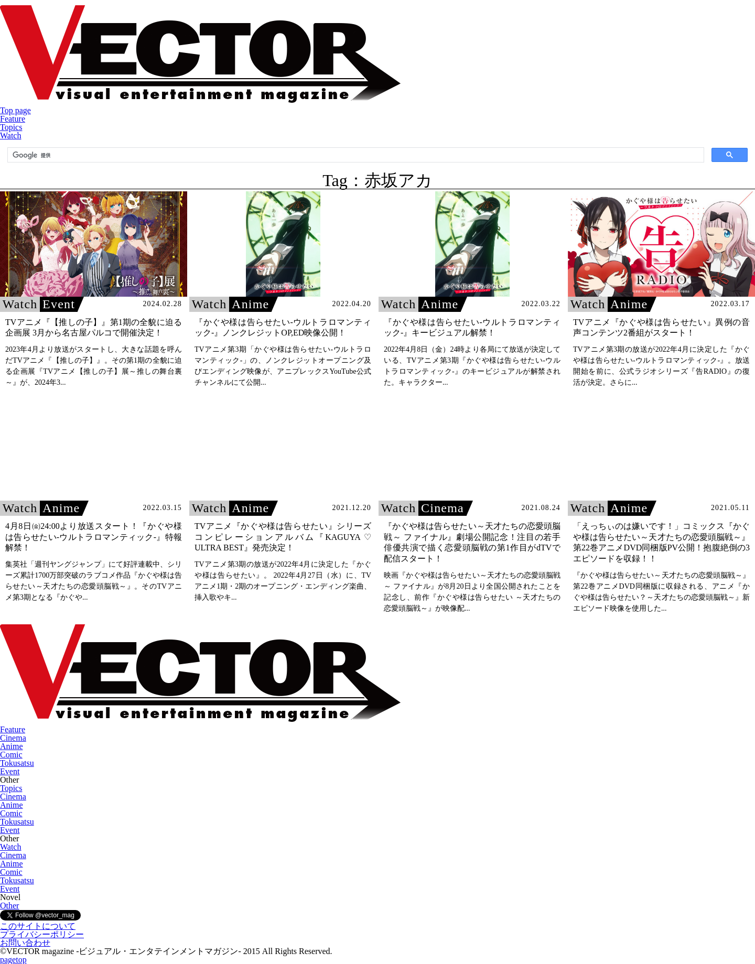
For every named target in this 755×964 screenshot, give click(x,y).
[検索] (355, 155)
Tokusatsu (17, 763)
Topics (11, 127)
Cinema (13, 737)
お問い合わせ (25, 942)
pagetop (13, 959)
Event (9, 771)
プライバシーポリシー (42, 934)
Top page (15, 110)
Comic (11, 754)
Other (9, 905)
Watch (10, 135)
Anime (11, 746)
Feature (12, 118)
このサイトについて (38, 926)
